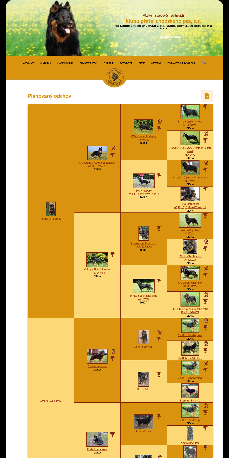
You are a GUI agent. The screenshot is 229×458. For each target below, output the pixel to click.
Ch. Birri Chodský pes (190, 282)
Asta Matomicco (190, 151)
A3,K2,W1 (190, 180)
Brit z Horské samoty (190, 68)
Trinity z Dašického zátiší (144, 243)
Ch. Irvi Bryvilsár (97, 313)
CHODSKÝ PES (65, 10)
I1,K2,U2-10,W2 (190, 259)
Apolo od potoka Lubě (144, 190)
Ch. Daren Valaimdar (190, 230)
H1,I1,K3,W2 (190, 233)
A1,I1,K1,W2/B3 (97, 113)
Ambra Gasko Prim (51, 348)
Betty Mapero (144, 137)
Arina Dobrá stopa (190, 429)
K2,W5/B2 (144, 87)
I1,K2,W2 (190, 128)
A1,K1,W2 (190, 207)
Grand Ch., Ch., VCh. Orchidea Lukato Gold (190, 96)
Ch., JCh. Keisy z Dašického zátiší (190, 256)
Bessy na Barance (190, 347)
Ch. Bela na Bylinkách (190, 305)
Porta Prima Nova (97, 396)
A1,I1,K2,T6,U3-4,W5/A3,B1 (190, 154)
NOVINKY (28, 10)
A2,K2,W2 (143, 246)
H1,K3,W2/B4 (97, 220)
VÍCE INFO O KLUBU (171, 36)
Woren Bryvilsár (190, 177)
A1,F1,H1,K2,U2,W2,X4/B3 (143, 141)
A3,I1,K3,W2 (190, 72)
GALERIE (109, 10)
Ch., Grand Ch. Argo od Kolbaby (97, 110)
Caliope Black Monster (97, 216)
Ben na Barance (190, 409)
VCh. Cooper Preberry (143, 83)
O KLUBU (45, 10)
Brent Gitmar (143, 378)
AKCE (142, 10)
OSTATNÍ (156, 10)
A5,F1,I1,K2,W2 (144, 193)
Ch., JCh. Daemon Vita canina (190, 124)
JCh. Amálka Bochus (190, 203)
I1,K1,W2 (190, 102)
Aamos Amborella (51, 166)
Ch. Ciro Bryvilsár (144, 294)
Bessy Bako (143, 336)
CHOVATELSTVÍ (88, 10)
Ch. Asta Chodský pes (143, 419)
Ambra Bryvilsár (190, 390)
